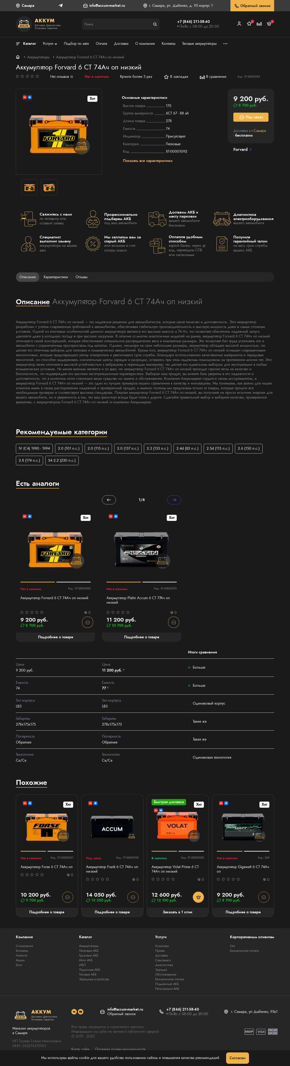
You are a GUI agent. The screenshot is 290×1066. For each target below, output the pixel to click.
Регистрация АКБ (167, 989)
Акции (20, 961)
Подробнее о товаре (46, 912)
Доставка (161, 956)
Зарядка (161, 970)
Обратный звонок (252, 6)
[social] (74, 1012)
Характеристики (56, 277)
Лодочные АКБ (89, 970)
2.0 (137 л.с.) (128, 448)
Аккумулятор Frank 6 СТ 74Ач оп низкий (112, 870)
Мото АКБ (86, 961)
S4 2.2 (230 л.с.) (62, 460)
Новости (21, 956)
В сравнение (213, 77)
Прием (160, 951)
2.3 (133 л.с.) (157, 448)
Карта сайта (80, 1049)
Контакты (22, 951)
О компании (24, 946)
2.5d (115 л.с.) (218, 448)
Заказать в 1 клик (178, 912)
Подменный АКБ (167, 984)
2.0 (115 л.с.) (98, 448)
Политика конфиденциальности (120, 1049)
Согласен (238, 1058)
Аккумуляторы (38, 57)
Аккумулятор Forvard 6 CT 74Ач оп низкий (54, 598)
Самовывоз (163, 961)
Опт (232, 946)
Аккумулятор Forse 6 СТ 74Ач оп (46, 867)
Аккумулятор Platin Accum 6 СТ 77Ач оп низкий (138, 600)
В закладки (176, 77)
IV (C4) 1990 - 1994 (34, 448)
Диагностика (164, 965)
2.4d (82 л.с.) (187, 448)
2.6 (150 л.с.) (249, 448)
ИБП (82, 965)
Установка (162, 946)
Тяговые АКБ (88, 975)
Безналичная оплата (169, 980)
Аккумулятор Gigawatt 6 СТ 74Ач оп (243, 870)
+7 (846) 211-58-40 (193, 21)
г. (259, 130)
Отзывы (81, 277)
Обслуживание (165, 975)
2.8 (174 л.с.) (29, 460)
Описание (27, 277)
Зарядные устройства (94, 980)
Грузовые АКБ (88, 956)
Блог (19, 965)
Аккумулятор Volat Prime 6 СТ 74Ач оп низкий (175, 870)
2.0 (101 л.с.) (69, 448)
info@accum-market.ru (107, 5)
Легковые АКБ (89, 951)
